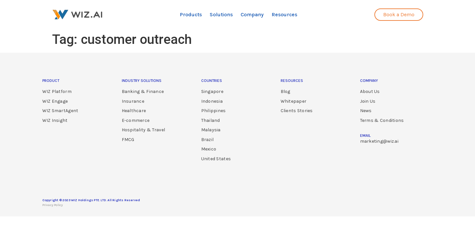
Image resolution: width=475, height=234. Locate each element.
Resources (284, 14)
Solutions (221, 14)
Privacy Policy (52, 205)
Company (252, 14)
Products (191, 14)
